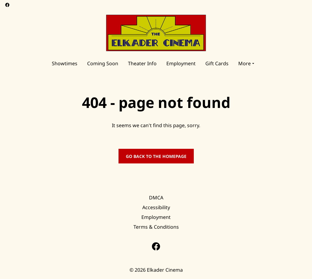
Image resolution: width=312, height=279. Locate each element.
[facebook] (7, 4)
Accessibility (156, 207)
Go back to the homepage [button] (156, 156)
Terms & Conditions (156, 227)
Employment (156, 217)
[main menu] (154, 63)
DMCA (156, 197)
